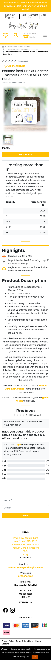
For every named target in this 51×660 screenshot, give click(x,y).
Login (18, 444)
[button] (5, 109)
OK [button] (35, 656)
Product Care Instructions (25, 547)
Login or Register (10, 16)
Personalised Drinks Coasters (18, 47)
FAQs (25, 551)
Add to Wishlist (14, 66)
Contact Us (33, 16)
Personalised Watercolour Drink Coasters (21, 49)
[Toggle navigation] (45, 35)
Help (23, 15)
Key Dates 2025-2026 (25, 541)
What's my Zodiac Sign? (25, 538)
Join (25, 515)
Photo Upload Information (25, 544)
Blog (43, 15)
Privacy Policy (8, 641)
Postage (5, 644)
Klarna (38, 641)
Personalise (25, 154)
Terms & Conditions (24, 641)
